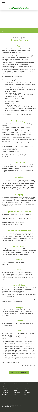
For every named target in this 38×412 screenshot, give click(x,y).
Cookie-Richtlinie (18, 405)
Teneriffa (25, 218)
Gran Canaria (18, 224)
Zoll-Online (16, 362)
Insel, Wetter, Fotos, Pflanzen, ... (19, 372)
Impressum (4, 405)
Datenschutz (11, 405)
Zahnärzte (8, 114)
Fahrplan (23, 240)
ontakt (21, 400)
